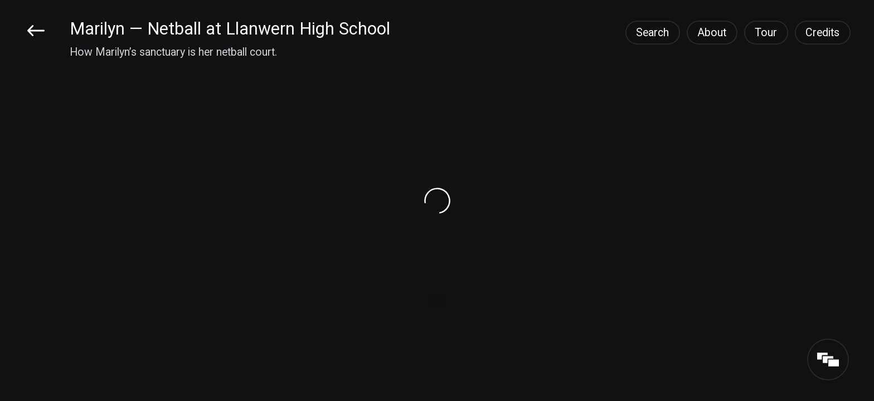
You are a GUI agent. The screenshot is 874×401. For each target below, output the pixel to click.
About (711, 32)
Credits (822, 32)
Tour (766, 32)
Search (652, 32)
